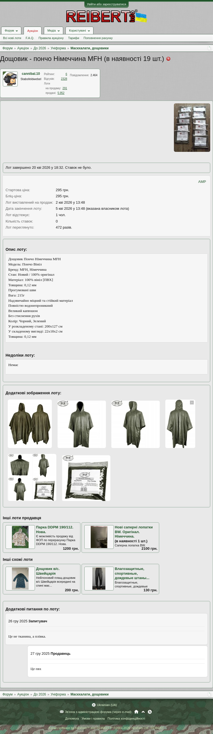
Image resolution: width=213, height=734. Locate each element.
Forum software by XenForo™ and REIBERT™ (106, 728)
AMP (202, 182)
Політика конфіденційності (126, 718)
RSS (150, 712)
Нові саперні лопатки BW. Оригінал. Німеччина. (134, 531)
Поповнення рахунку (98, 38)
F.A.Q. (30, 38)
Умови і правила (93, 718)
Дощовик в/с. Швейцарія (48, 571)
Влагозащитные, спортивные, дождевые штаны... (132, 573)
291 (64, 88)
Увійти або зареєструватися (106, 4)
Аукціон (32, 30)
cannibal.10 (31, 74)
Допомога (72, 718)
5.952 (60, 92)
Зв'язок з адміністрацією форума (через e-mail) (98, 711)
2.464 (93, 75)
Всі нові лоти (12, 38)
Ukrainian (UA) (107, 705)
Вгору (143, 712)
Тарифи (73, 38)
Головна (136, 712)
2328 (64, 78)
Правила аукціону (51, 38)
